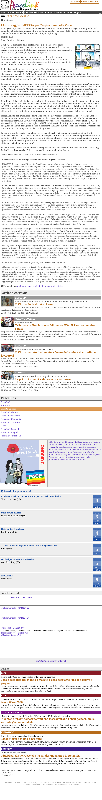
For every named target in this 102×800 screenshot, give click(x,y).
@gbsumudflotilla (8, 608)
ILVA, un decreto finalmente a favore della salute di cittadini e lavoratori (48, 354)
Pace (3, 12)
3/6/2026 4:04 (23, 618)
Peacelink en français (11, 435)
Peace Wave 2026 (12, 702)
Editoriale (21, 372)
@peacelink (6, 628)
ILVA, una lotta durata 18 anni (34, 304)
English (77, 12)
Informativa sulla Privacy (88, 782)
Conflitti (6, 749)
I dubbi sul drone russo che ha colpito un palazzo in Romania (40, 755)
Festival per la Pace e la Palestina (17, 559)
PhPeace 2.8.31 (72, 782)
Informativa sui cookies (31, 784)
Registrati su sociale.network (50, 660)
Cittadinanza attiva (33, 12)
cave (30, 286)
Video (69, 12)
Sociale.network (10, 593)
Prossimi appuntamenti (17, 491)
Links (3, 425)
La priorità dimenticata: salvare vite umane (43, 379)
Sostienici (93, 1)
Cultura (10, 12)
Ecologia (49, 12)
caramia (52, 286)
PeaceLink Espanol (10, 429)
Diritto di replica (47, 784)
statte (60, 286)
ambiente (21, 286)
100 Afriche (7, 575)
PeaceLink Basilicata (10, 415)
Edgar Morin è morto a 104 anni (21, 739)
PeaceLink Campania (11, 419)
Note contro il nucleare (12, 529)
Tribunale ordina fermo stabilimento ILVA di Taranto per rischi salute (56, 327)
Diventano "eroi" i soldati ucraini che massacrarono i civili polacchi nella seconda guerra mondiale (48, 720)
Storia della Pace (11, 712)
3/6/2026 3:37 (23, 608)
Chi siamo (75, 1)
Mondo (19, 12)
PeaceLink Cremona (10, 422)
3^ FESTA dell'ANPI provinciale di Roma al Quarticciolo (29, 545)
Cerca (84, 1)
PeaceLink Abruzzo (10, 412)
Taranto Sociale (17, 16)
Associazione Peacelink (21, 597)
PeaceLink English (9, 432)
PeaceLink (8, 398)
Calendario (59, 12)
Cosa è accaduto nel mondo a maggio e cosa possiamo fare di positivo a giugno (46, 681)
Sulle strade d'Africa (11, 512)
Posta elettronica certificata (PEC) (67, 784)
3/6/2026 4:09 (18, 628)
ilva (45, 286)
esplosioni (38, 286)
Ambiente (8, 20)
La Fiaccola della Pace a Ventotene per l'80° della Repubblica (31, 496)
